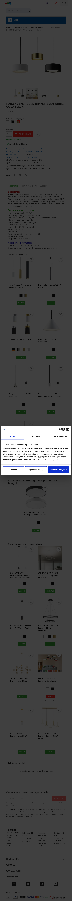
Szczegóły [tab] (36, 436)
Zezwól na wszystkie (58, 470)
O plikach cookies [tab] (59, 436)
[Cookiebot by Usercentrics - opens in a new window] (59, 429)
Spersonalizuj (36, 470)
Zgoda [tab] (12, 436)
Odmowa (13, 470)
